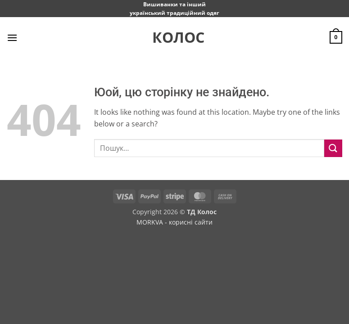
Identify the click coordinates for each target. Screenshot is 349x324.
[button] (12, 38)
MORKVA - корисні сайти (174, 222)
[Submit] (333, 148)
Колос (174, 37)
